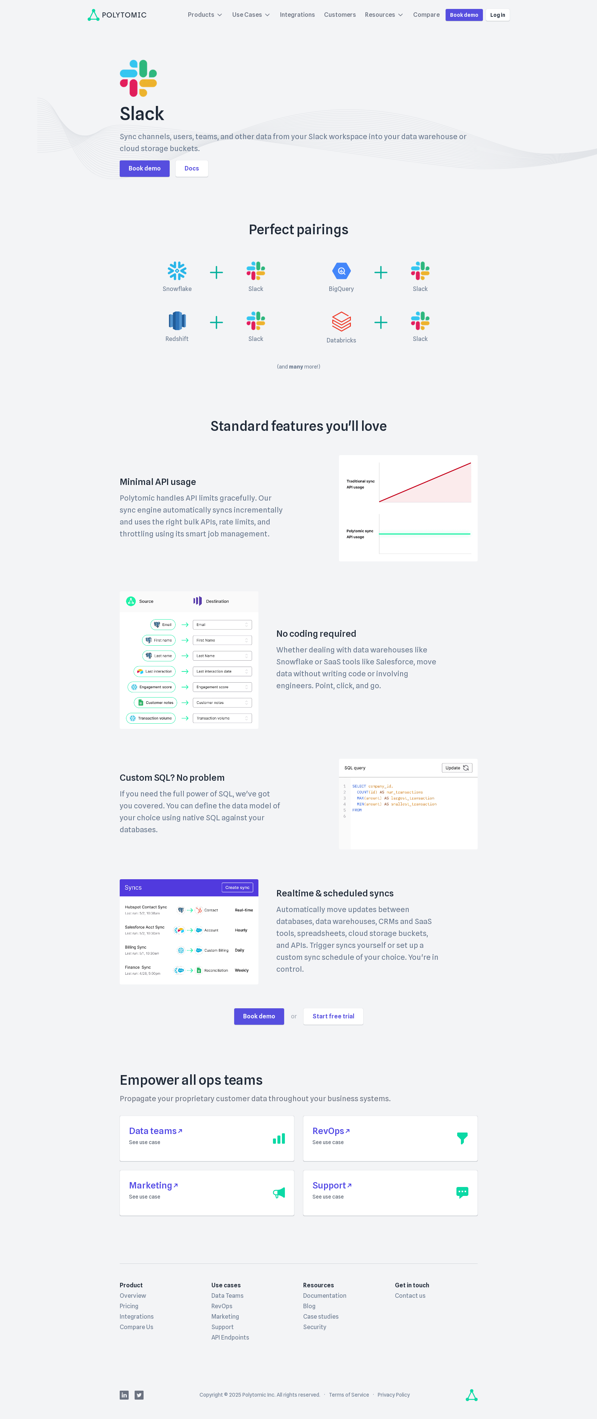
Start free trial (333, 1016)
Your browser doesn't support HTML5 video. (408, 508)
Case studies (321, 1316)
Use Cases (251, 15)
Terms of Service (349, 1395)
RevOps (221, 1306)
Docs (192, 168)
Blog (309, 1306)
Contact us (410, 1295)
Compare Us (136, 1327)
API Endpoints (230, 1337)
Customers (340, 14)
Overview (133, 1295)
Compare (426, 14)
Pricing (129, 1306)
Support (222, 1327)
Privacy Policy (394, 1395)
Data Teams (227, 1295)
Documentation (324, 1295)
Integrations (297, 14)
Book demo (464, 15)
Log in (497, 15)
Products (205, 15)
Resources (384, 15)
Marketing (225, 1316)
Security (314, 1327)
